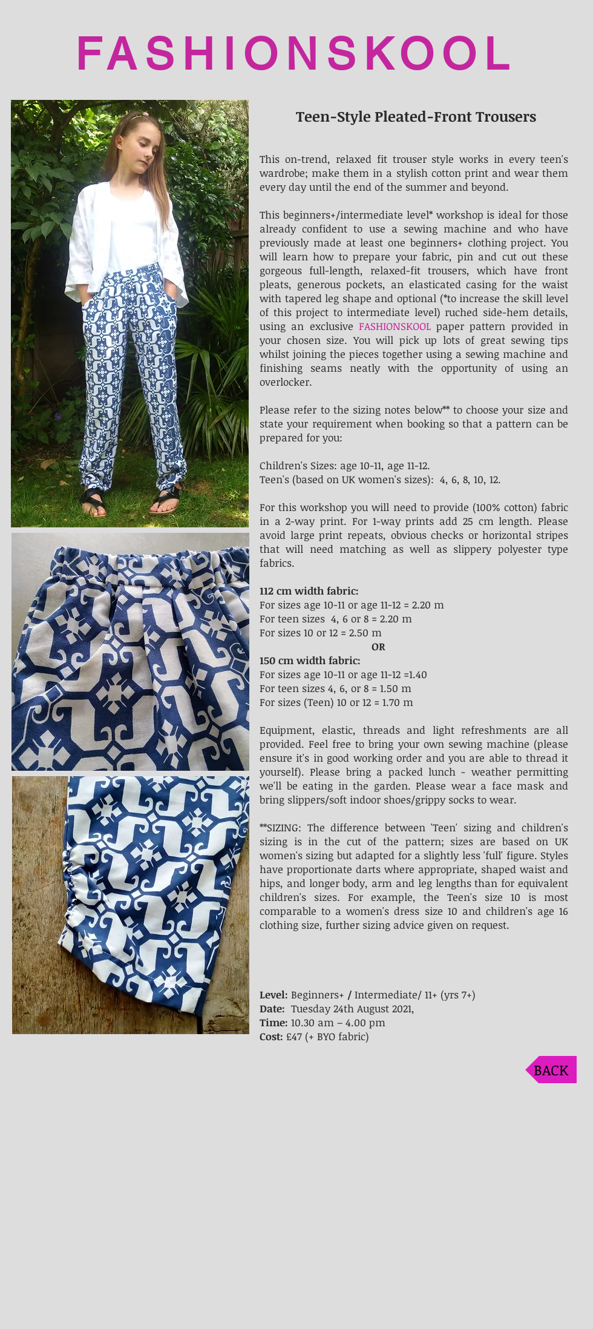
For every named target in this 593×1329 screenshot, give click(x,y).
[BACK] (551, 1069)
